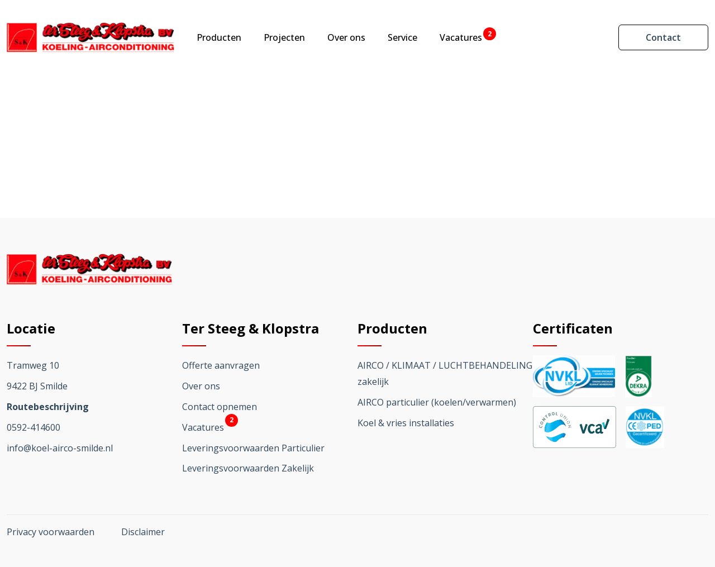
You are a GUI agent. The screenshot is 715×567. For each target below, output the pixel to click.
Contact (663, 37)
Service (402, 37)
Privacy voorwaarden (50, 532)
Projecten (284, 37)
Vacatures (461, 37)
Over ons (346, 37)
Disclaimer (143, 532)
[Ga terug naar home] (90, 37)
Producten (219, 37)
